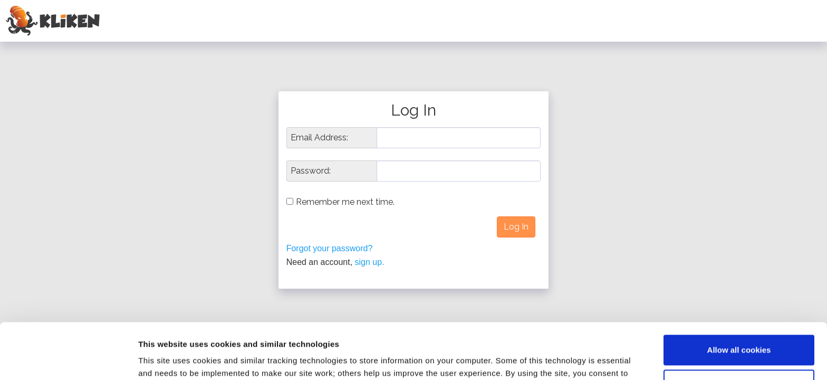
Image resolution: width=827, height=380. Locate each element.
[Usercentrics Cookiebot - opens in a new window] (68, 359)
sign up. (369, 262)
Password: (311, 171)
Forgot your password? (329, 248)
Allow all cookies (739, 294)
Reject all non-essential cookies (739, 328)
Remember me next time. (345, 202)
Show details (162, 359)
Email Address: (319, 138)
